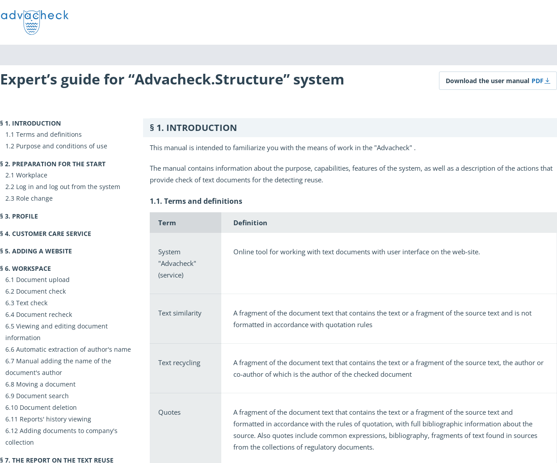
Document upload (43, 279)
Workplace (31, 175)
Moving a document (46, 384)
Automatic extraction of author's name (73, 349)
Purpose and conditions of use (61, 146)
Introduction (36, 123)
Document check (41, 291)
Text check (31, 303)
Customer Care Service (51, 233)
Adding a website (42, 251)
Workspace (31, 268)
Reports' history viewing (55, 419)
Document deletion (48, 407)
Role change (34, 198)
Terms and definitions (49, 134)
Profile (25, 216)
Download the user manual (487, 80)
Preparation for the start (58, 164)
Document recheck (44, 314)
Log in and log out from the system (68, 186)
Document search (42, 395)
